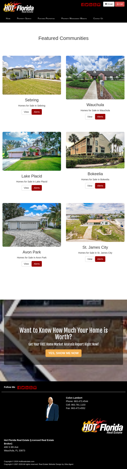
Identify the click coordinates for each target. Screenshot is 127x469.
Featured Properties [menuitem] (46, 18)
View (26, 112)
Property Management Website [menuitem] (74, 18)
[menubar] (54, 18)
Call (120, 4)
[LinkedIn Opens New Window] (91, 4)
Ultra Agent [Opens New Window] (68, 464)
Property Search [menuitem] (24, 18)
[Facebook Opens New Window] (83, 4)
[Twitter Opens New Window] (87, 4)
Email (108, 4)
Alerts (37, 112)
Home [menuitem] (8, 18)
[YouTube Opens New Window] (95, 4)
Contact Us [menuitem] (98, 18)
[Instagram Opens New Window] (99, 4)
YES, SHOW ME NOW (63, 353)
